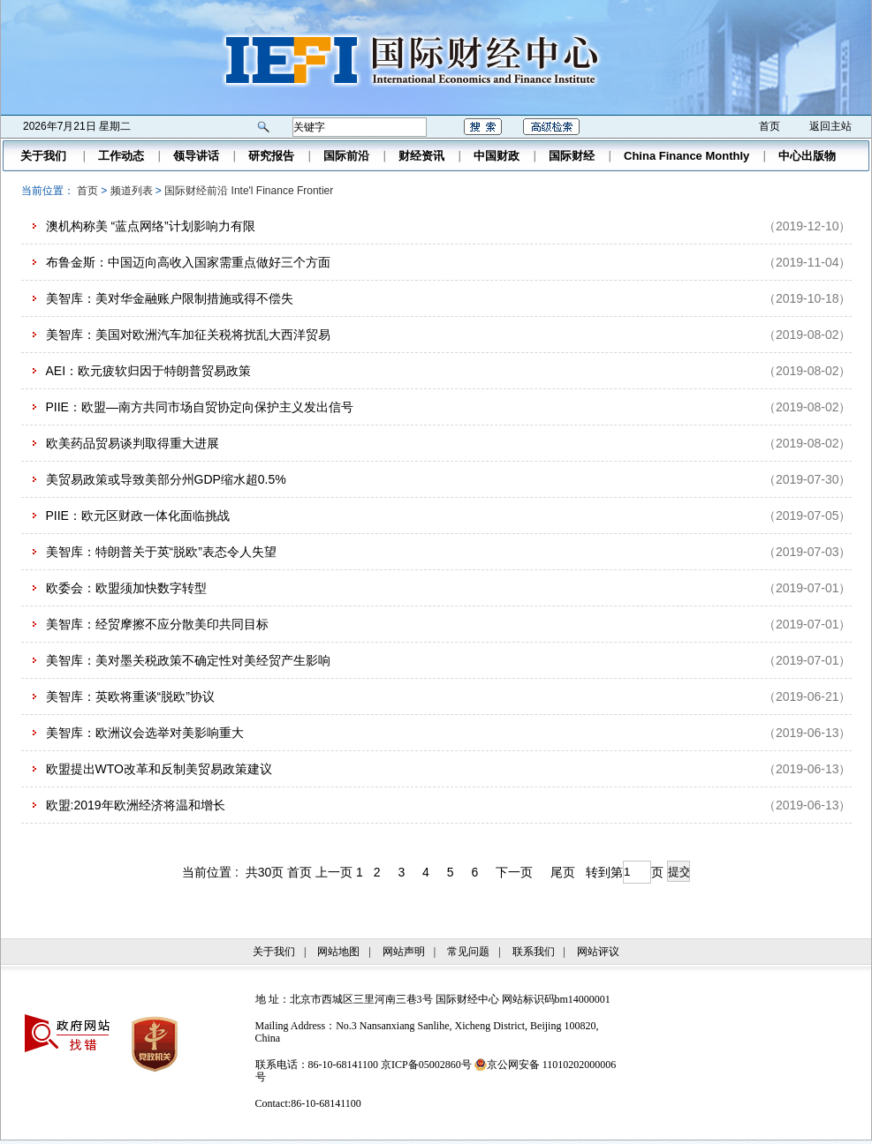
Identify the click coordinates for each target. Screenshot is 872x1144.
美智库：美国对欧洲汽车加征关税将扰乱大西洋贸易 (188, 334)
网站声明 (404, 951)
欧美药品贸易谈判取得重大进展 (132, 443)
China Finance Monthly (686, 155)
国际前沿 (346, 155)
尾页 (562, 872)
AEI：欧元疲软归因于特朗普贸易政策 (149, 371)
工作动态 (121, 155)
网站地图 (338, 951)
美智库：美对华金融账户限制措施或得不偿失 (169, 298)
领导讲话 (196, 155)
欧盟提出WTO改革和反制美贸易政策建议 (159, 769)
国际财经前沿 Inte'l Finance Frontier (248, 190)
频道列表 (131, 190)
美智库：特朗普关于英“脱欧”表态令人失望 (161, 552)
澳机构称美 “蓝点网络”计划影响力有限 (150, 226)
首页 (769, 126)
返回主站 (830, 126)
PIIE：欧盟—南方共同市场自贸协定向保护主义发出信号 (199, 407)
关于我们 (43, 155)
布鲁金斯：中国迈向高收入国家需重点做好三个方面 (188, 262)
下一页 (514, 872)
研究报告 (271, 155)
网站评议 (598, 951)
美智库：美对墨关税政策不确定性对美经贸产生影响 (188, 660)
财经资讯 (421, 155)
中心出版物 (807, 155)
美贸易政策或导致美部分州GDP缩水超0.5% (166, 479)
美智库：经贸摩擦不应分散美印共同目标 (157, 624)
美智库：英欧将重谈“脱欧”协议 (130, 696)
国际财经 (572, 155)
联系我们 (533, 951)
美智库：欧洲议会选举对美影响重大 (145, 733)
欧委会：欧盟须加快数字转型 (126, 588)
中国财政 (496, 155)
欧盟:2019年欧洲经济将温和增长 (135, 805)
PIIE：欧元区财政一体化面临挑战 (138, 515)
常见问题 (468, 951)
